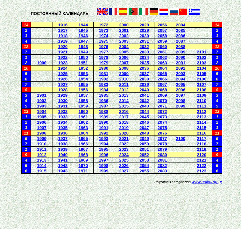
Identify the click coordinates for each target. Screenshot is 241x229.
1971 (83, 171)
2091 (181, 62)
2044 (144, 111)
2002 (124, 35)
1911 (41, 149)
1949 (83, 52)
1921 (63, 52)
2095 (181, 84)
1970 (83, 165)
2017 (124, 116)
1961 (83, 116)
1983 (103, 84)
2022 (124, 144)
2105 (201, 73)
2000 (124, 25)
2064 (162, 68)
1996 (103, 154)
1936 (63, 133)
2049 (144, 138)
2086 (181, 35)
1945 (83, 30)
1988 (103, 111)
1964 (83, 133)
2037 (144, 73)
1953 (83, 73)
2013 (124, 95)
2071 (162, 106)
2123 (201, 171)
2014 (124, 100)
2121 (201, 160)
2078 (162, 144)
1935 (63, 127)
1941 (63, 160)
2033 (144, 52)
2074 (162, 122)
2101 (201, 52)
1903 (41, 106)
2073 (162, 116)
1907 (41, 127)
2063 (162, 62)
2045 (144, 116)
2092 (181, 68)
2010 (124, 79)
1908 (41, 133)
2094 (181, 79)
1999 (103, 171)
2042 (144, 100)
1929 (63, 95)
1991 (103, 127)
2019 (124, 127)
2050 (144, 144)
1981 (103, 73)
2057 (162, 30)
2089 (181, 52)
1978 (103, 57)
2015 (124, 106)
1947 (83, 41)
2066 (162, 79)
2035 (144, 62)
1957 (83, 95)
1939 (63, 149)
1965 (83, 138)
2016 (124, 111)
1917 (63, 30)
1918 (63, 35)
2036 (144, 68)
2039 (144, 84)
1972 (103, 25)
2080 (162, 154)
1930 (63, 100)
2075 (162, 127)
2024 (124, 154)
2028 (144, 25)
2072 (162, 111)
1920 (63, 46)
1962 (83, 122)
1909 (41, 138)
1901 (41, 95)
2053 (144, 160)
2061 (162, 52)
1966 (83, 144)
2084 (181, 25)
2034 (144, 57)
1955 (83, 84)
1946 (83, 35)
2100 (181, 138)
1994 (103, 144)
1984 (103, 89)
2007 (124, 62)
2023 (124, 149)
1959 (83, 106)
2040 (144, 89)
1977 (103, 52)
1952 (83, 68)
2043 (144, 106)
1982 (103, 79)
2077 (162, 138)
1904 (41, 111)
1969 (83, 160)
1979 (103, 62)
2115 (201, 127)
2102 (201, 57)
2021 (124, 138)
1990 (103, 122)
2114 (201, 122)
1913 (41, 160)
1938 (63, 144)
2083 (162, 171)
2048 (144, 133)
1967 (83, 149)
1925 (63, 73)
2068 (162, 89)
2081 (162, 160)
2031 (144, 41)
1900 (41, 62)
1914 (41, 165)
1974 (103, 35)
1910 (41, 144)
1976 (103, 46)
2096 (181, 89)
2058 (162, 35)
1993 (103, 138)
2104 (201, 68)
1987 (103, 106)
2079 (162, 149)
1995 (103, 149)
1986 (103, 100)
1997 (103, 160)
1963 (83, 127)
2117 (201, 138)
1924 (63, 68)
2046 (144, 122)
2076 (162, 133)
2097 (181, 95)
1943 (63, 171)
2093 (181, 73)
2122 (201, 165)
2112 (201, 111)
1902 (41, 100)
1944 (83, 25)
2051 (144, 149)
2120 (201, 154)
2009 (124, 73)
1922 (63, 57)
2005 (124, 52)
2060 (162, 46)
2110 (201, 100)
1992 (103, 133)
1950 (83, 57)
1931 (63, 106)
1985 (103, 95)
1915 (41, 171)
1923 (63, 62)
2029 (144, 30)
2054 (144, 165)
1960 (83, 111)
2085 (181, 30)
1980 (103, 68)
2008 (124, 68)
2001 (124, 30)
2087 (181, 41)
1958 (83, 100)
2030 (144, 35)
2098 (181, 100)
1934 (63, 122)
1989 (103, 116)
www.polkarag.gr (207, 181)
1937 (63, 138)
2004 (124, 46)
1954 (83, 79)
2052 (144, 154)
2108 (201, 89)
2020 (124, 133)
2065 (162, 73)
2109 (201, 95)
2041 (144, 95)
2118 (201, 144)
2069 (162, 95)
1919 (63, 41)
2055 (144, 171)
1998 (103, 165)
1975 (103, 41)
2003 (124, 41)
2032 (144, 46)
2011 (124, 84)
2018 (124, 122)
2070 (162, 100)
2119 (201, 149)
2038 (144, 79)
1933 (63, 116)
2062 (162, 57)
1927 (63, 84)
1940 (63, 154)
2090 (181, 57)
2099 (181, 106)
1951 (83, 62)
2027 (124, 171)
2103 (201, 62)
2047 (144, 127)
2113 (201, 116)
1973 (103, 30)
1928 (63, 89)
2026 (124, 165)
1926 (63, 79)
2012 (124, 89)
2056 (162, 25)
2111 (201, 106)
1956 (83, 89)
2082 (162, 165)
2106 (201, 79)
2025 (124, 160)
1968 (83, 154)
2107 (201, 84)
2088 (181, 46)
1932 (63, 111)
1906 (41, 122)
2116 (201, 133)
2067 (162, 84)
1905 (41, 116)
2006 (124, 57)
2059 (162, 41)
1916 (63, 25)
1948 (83, 46)
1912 (41, 154)
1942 (63, 165)
